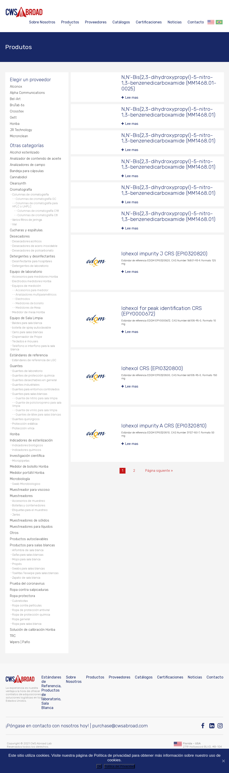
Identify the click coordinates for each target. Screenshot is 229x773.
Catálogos (121, 22)
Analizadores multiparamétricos (36, 294)
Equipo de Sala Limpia (26, 318)
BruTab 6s (17, 105)
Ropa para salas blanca (26, 623)
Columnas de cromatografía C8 (37, 215)
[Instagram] (220, 726)
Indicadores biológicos (27, 445)
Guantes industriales (25, 384)
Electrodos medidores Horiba (31, 281)
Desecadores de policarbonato (33, 250)
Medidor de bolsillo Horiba (29, 467)
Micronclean (19, 136)
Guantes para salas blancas (29, 394)
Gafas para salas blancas (27, 554)
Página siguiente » (159, 471)
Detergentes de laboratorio (30, 266)
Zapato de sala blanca (26, 577)
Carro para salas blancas (27, 332)
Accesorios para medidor (32, 290)
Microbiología (20, 479)
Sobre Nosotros (42, 22)
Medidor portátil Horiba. (27, 473)
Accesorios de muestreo (28, 500)
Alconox (16, 87)
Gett (13, 118)
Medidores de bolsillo (30, 303)
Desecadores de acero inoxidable (34, 246)
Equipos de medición (26, 285)
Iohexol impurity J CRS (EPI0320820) (164, 254)
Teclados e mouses (25, 341)
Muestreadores (21, 496)
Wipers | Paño (20, 642)
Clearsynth (18, 183)
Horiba (14, 124)
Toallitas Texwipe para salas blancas (35, 573)
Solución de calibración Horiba (32, 630)
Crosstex (17, 111)
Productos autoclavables (29, 539)
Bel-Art (15, 99)
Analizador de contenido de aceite (35, 159)
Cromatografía (21, 190)
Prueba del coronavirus (27, 584)
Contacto (196, 22)
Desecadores (20, 236)
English (210, 22)
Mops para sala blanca (26, 559)
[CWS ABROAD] (24, 12)
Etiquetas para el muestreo (30, 510)
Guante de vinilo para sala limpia (36, 410)
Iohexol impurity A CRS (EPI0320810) (164, 426)
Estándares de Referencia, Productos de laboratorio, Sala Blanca (51, 692)
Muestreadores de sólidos (29, 520)
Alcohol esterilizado (24, 152)
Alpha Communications (27, 93)
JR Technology (21, 130)
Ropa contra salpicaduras (29, 590)
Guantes (16, 366)
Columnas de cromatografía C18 (38, 210)
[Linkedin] (212, 726)
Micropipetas (20, 460)
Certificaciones (149, 22)
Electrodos (23, 299)
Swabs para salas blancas (28, 568)
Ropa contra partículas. (27, 605)
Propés (17, 564)
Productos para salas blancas (32, 545)
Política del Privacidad (119, 766)
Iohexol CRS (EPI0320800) (152, 368)
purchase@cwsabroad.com (120, 725)
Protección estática (25, 423)
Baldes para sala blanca (27, 323)
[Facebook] (204, 726)
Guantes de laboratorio (27, 371)
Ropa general (21, 619)
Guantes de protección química (33, 375)
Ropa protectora (22, 596)
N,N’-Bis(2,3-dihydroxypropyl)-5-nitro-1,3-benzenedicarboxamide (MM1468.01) (168, 112)
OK (99, 766)
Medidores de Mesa (28, 307)
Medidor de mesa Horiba (28, 312)
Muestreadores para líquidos (31, 527)
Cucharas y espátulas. (26, 230)
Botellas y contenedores (28, 505)
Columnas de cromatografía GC (36, 199)
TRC (13, 636)
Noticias (175, 22)
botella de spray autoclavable (31, 327)
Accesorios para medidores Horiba (35, 276)
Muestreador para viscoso (30, 490)
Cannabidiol (18, 177)
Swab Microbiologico (26, 484)
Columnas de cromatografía (30, 194)
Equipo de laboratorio (26, 272)
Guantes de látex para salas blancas (38, 414)
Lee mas (131, 97)
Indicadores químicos (26, 450)
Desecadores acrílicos (26, 241)
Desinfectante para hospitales (32, 261)
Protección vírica (23, 428)
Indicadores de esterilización (31, 440)
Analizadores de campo (27, 165)
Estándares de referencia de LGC (34, 360)
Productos (70, 22)
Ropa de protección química (31, 614)
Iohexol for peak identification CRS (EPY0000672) (161, 311)
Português (219, 22)
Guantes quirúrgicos (25, 419)
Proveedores (95, 22)
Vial (14, 224)
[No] (223, 761)
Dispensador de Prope (27, 336)
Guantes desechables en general (34, 380)
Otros (14, 533)
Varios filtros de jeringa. (27, 219)
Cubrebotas (20, 601)
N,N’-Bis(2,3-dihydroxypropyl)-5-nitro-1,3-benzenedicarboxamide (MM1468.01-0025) (168, 83)
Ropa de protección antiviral (31, 610)
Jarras (16, 514)
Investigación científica (27, 456)
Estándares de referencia (29, 355)
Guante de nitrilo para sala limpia (36, 398)
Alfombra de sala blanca (28, 550)
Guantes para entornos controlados (35, 389)
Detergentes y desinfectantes (32, 256)
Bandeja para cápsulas (27, 171)
